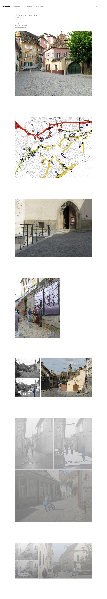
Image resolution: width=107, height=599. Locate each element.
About (102, 6)
